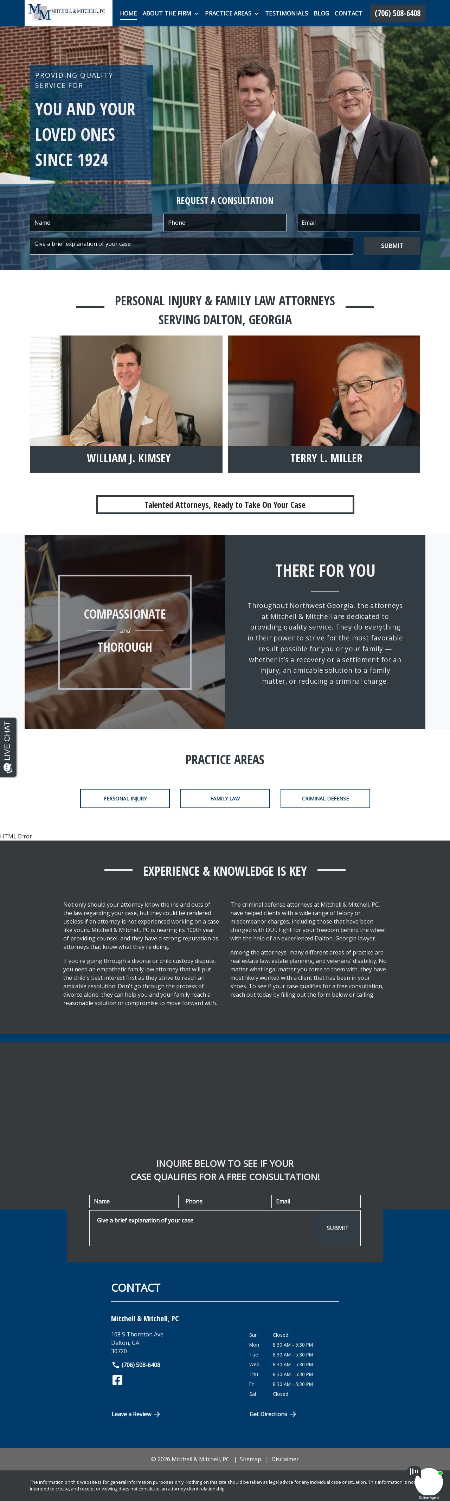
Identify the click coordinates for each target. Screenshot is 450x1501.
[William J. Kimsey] (129, 459)
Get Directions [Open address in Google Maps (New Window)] (273, 1414)
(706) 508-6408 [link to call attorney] (135, 1365)
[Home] (128, 13)
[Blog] (321, 13)
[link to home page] (68, 13)
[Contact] (348, 13)
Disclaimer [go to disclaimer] (285, 1459)
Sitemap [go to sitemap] (250, 1459)
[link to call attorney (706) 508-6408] (397, 13)
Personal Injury (125, 798)
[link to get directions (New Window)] (175, 1342)
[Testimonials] (286, 13)
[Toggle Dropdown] (196, 13)
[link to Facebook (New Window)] (117, 1380)
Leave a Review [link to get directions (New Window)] (136, 1414)
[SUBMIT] (392, 246)
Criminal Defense (325, 798)
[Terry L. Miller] (327, 459)
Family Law (225, 798)
